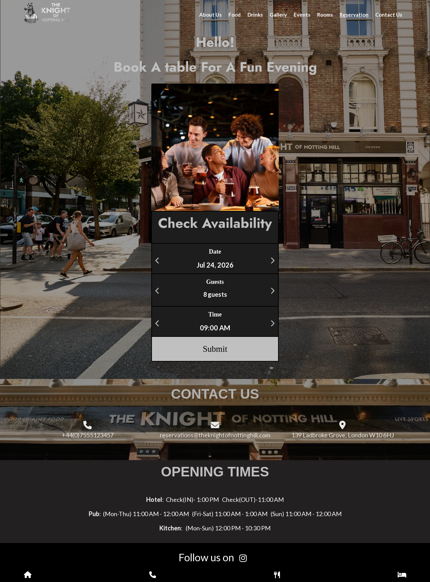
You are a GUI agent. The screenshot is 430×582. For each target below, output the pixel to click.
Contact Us (388, 15)
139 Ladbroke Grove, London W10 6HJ (342, 435)
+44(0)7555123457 (88, 435)
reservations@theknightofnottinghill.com (215, 435)
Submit (215, 348)
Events (302, 15)
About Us (210, 15)
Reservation (354, 15)
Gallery (278, 15)
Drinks (255, 15)
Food (234, 15)
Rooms (325, 15)
